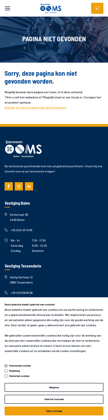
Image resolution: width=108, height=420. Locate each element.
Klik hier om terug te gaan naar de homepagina (35, 107)
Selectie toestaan (54, 399)
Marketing (14, 370)
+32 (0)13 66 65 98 (19, 292)
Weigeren (54, 387)
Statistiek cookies (19, 375)
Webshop (97, 8)
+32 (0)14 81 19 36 (18, 230)
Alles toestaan (54, 411)
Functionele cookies (20, 365)
